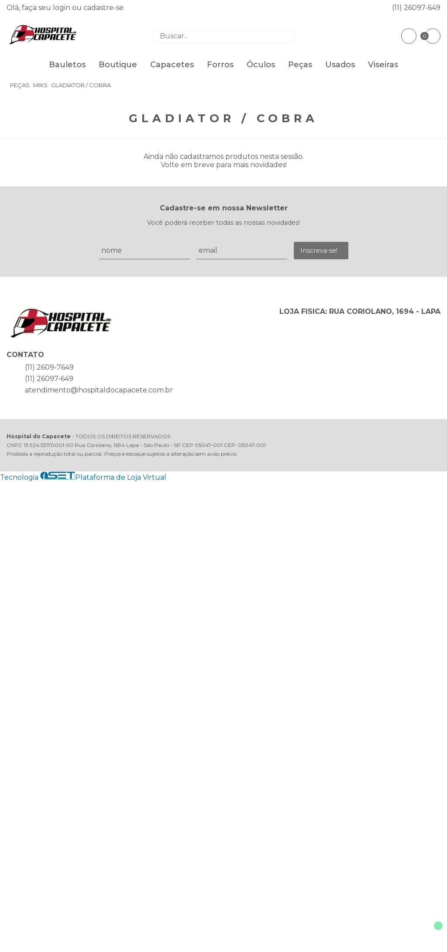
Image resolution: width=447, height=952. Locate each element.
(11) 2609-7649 (49, 367)
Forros (220, 64)
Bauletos (67, 64)
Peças (300, 64)
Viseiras (383, 64)
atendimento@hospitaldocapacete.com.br (99, 390)
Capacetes (172, 64)
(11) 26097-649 (416, 7)
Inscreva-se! (318, 250)
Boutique (118, 64)
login (62, 7)
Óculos (261, 64)
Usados (340, 64)
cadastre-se (103, 7)
